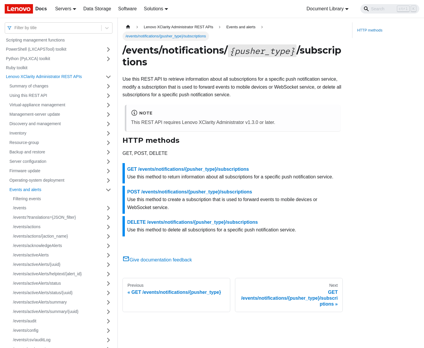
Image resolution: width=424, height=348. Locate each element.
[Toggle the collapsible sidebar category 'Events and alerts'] (108, 190)
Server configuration (27, 161)
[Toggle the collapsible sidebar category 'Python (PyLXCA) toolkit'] (108, 59)
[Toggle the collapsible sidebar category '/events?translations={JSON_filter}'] (108, 217)
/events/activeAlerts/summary (40, 302)
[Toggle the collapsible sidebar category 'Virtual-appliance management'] (108, 105)
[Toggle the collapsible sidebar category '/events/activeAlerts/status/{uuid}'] (108, 293)
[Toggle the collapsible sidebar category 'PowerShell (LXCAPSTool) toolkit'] (108, 49)
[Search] (389, 9)
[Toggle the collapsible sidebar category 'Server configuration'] (108, 161)
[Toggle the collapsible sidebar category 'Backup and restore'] (108, 152)
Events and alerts (25, 189)
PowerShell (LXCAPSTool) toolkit (36, 49)
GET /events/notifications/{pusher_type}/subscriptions (188, 169)
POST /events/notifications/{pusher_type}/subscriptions (189, 191)
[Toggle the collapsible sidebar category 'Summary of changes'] (108, 86)
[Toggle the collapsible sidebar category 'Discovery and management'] (108, 124)
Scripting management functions (35, 40)
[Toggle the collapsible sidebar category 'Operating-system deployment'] (108, 180)
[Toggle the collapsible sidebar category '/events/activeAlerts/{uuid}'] (108, 264)
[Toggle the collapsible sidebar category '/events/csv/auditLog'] (108, 340)
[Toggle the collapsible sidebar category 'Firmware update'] (108, 171)
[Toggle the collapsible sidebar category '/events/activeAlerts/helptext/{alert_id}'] (108, 274)
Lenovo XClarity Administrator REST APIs (44, 76)
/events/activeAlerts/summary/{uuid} (46, 311)
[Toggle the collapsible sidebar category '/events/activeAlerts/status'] (108, 283)
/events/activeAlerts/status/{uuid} (42, 292)
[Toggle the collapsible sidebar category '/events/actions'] (108, 227)
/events (19, 208)
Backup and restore (27, 152)
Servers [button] (63, 8)
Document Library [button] (325, 8)
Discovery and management (35, 123)
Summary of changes (28, 86)
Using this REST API (28, 95)
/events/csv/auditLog (32, 339)
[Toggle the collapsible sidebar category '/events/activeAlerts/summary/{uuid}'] (108, 311)
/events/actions (26, 226)
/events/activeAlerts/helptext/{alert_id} (47, 273)
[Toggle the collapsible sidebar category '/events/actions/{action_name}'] (108, 236)
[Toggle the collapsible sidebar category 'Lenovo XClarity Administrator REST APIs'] (108, 77)
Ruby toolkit (16, 67)
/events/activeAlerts (31, 255)
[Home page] (128, 27)
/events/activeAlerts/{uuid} (36, 264)
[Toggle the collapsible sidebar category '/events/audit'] (108, 321)
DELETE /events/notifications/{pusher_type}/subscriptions (192, 222)
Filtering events (27, 198)
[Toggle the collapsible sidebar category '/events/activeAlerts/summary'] (108, 302)
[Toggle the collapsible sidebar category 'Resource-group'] (108, 143)
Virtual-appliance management (37, 104)
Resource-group (24, 142)
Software (127, 8)
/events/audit (24, 321)
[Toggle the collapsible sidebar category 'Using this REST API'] (108, 95)
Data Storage (97, 8)
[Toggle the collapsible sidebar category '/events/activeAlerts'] (108, 255)
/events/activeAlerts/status (37, 283)
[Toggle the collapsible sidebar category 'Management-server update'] (108, 114)
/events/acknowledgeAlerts (37, 245)
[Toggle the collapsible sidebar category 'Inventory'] (108, 133)
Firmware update (24, 170)
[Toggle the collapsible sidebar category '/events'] (108, 208)
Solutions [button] (153, 8)
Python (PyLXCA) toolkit (28, 58)
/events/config (25, 330)
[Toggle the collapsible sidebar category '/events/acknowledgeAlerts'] (108, 246)
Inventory (17, 133)
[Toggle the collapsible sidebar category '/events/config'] (108, 330)
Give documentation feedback (157, 259)
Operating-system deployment (36, 180)
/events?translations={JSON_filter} (44, 217)
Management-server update (34, 114)
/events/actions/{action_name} (40, 236)
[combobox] (15, 27)
